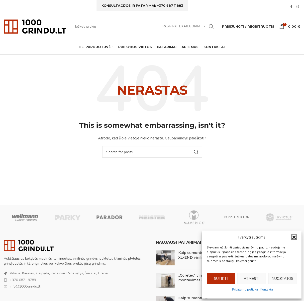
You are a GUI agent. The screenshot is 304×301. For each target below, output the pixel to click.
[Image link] (29, 245)
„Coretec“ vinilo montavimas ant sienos (199, 278)
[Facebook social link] (291, 6)
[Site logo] (35, 26)
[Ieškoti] (144, 26)
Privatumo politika (245, 290)
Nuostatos (282, 278)
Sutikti (221, 278)
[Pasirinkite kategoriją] (184, 26)
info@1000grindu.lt (25, 287)
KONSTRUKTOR (236, 217)
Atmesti (251, 278)
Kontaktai (267, 290)
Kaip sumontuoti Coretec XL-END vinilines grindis (200, 255)
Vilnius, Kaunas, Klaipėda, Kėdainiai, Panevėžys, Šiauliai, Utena (59, 273)
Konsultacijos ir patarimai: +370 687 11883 (142, 5)
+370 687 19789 (23, 280)
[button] (294, 237)
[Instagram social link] (297, 6)
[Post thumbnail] (165, 258)
